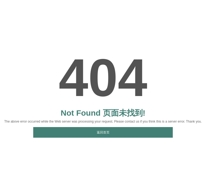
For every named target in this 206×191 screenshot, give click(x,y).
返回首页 (103, 132)
